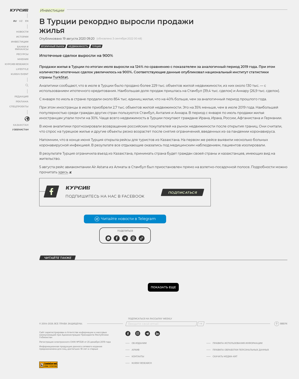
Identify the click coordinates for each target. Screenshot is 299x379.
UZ (20, 21)
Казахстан (21, 122)
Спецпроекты (19, 103)
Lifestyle (22, 66)
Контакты (138, 356)
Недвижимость (78, 46)
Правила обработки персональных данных (241, 350)
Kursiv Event (20, 71)
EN (26, 21)
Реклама (22, 98)
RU (14, 21)
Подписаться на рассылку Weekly (150, 319)
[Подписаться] (201, 324)
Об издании (139, 343)
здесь (63, 172)
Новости (22, 31)
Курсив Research (17, 61)
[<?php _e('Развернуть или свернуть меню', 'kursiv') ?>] (26, 116)
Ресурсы (22, 51)
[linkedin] (157, 333)
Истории (22, 36)
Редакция (22, 93)
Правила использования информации (237, 343)
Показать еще (163, 287)
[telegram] (147, 333)
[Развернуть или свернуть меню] (26, 82)
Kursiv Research (142, 363)
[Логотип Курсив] (18, 9)
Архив (135, 350)
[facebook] (127, 333)
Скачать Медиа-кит (225, 356)
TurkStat (60, 77)
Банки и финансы (16, 46)
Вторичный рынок (52, 46)
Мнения (23, 56)
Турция (96, 46)
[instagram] (137, 333)
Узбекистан (20, 126)
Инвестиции (20, 41)
